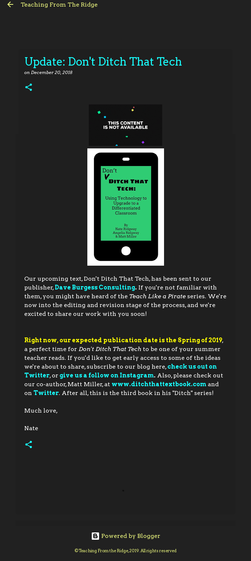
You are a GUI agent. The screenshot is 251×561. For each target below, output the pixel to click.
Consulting (117, 287)
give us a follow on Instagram (106, 375)
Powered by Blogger (125, 535)
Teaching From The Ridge (59, 4)
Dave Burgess (77, 287)
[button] (28, 88)
